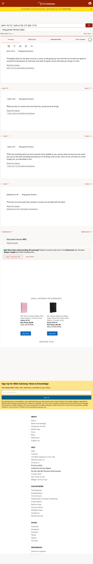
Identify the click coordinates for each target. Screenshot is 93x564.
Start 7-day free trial (13, 257)
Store (33, 432)
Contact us (35, 462)
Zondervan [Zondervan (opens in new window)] (35, 513)
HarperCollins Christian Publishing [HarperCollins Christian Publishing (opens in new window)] (44, 499)
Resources (15, 39)
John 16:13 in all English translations (20, 68)
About (33, 420)
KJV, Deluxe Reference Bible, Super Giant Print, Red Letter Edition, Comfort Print (58, 318)
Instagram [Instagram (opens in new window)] (35, 529)
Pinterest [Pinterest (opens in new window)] (34, 532)
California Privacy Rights (41, 468)
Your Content (40, 39)
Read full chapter (13, 65)
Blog (33, 435)
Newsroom (35, 438)
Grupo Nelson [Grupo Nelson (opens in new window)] (36, 502)
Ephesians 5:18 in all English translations (22, 209)
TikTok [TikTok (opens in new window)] (33, 535)
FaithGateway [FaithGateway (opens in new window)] (36, 490)
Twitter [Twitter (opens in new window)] (33, 538)
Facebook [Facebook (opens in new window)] (35, 526)
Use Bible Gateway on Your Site (43, 457)
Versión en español (38, 551)
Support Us (35, 440)
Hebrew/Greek (27, 39)
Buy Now (25, 333)
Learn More (30, 257)
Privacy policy (36, 465)
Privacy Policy (13, 407)
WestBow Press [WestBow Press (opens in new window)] (37, 510)
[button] (90, 3)
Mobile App (35, 429)
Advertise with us (37, 460)
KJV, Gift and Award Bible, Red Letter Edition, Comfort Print (31, 317)
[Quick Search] (43, 25)
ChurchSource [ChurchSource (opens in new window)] (36, 496)
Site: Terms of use (38, 477)
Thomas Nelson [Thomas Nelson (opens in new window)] (37, 507)
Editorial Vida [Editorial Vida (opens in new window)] (36, 504)
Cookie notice (36, 474)
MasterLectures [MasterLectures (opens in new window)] (37, 516)
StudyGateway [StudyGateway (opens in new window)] (36, 493)
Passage (5, 39)
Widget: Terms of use (39, 479)
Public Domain (12, 243)
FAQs (33, 451)
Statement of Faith (38, 426)
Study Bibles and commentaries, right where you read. (46, 9)
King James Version (14, 239)
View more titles (46, 342)
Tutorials (34, 454)
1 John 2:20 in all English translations (21, 113)
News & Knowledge (38, 423)
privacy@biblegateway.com (37, 407)
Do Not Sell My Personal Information (46, 471)
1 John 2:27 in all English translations (21, 166)
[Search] (89, 25)
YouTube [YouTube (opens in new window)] (34, 541)
